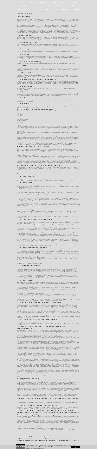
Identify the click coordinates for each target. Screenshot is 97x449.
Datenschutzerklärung (43, 446)
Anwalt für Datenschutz (48, 430)
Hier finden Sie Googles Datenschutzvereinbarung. (69, 440)
